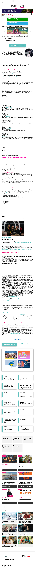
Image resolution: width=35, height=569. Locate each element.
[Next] (15, 505)
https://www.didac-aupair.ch (12, 295)
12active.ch (8, 89)
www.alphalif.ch (8, 115)
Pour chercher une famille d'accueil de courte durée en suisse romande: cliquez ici (16, 264)
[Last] (17, 505)
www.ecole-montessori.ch (9, 121)
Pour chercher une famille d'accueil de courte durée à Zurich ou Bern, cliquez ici (15, 265)
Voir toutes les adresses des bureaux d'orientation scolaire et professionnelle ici (15, 72)
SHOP (2, 2)
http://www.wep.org (22, 313)
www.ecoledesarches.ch (9, 106)
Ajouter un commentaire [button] (17, 338)
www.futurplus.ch (8, 127)
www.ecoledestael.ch (5, 135)
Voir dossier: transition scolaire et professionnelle (11, 75)
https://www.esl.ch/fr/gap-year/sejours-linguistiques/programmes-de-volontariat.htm (14, 311)
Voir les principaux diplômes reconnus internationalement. (20, 241)
